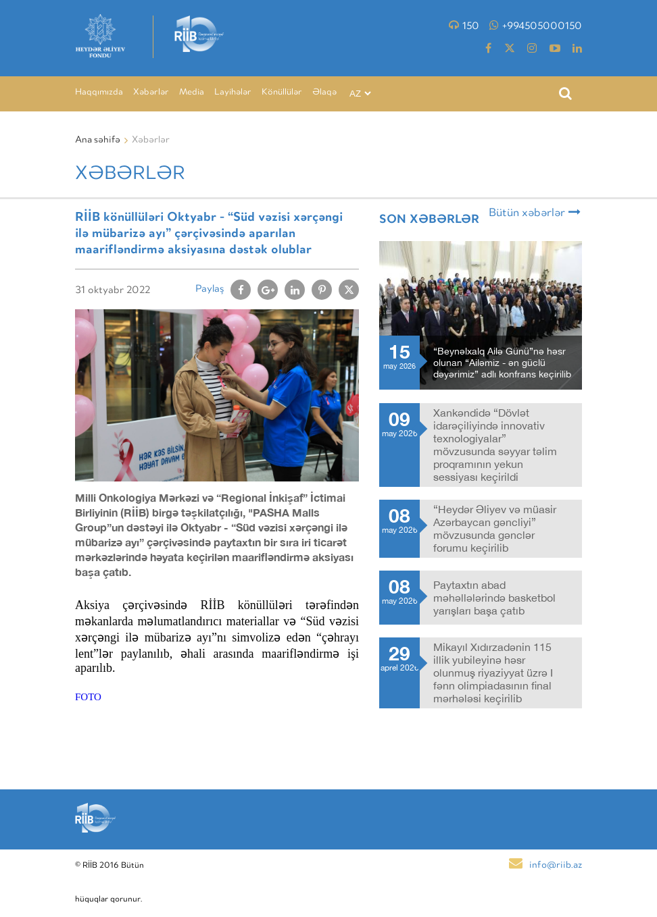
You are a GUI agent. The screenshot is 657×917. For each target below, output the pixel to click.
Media (191, 92)
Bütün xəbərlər (535, 212)
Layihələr (232, 92)
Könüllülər (282, 92)
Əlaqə (324, 92)
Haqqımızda (99, 92)
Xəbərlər (151, 92)
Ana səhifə (97, 140)
